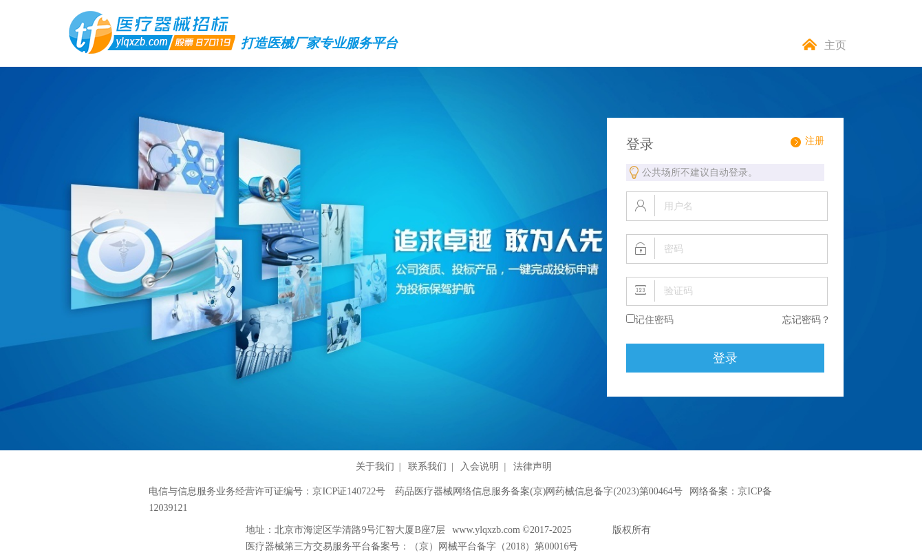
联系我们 (427, 466)
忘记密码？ (806, 320)
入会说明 (479, 466)
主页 (835, 45)
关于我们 (375, 466)
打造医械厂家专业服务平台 (319, 43)
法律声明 (532, 466)
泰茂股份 (593, 530)
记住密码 (654, 320)
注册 (814, 141)
